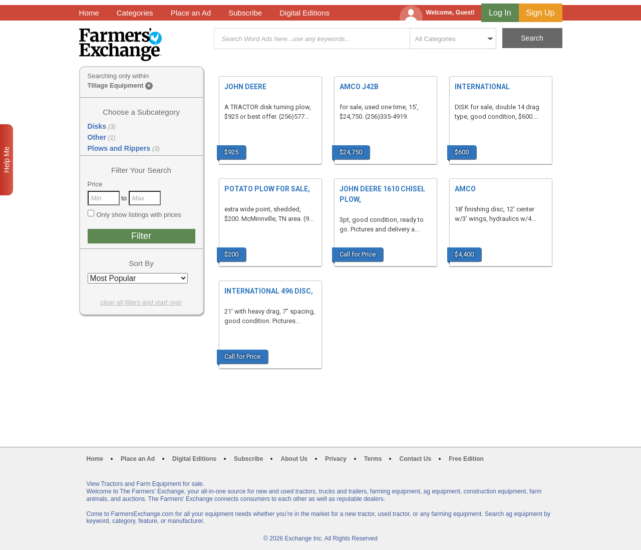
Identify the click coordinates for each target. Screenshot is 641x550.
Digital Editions (304, 13)
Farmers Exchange (120, 44)
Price (95, 184)
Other (102, 137)
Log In (500, 13)
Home (89, 13)
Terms (373, 458)
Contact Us (415, 458)
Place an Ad (191, 13)
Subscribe (245, 13)
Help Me (7, 160)
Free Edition (466, 458)
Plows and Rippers (124, 148)
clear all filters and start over (141, 302)
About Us (293, 458)
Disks (102, 126)
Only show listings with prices (134, 214)
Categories (135, 13)
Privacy (336, 458)
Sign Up (540, 13)
